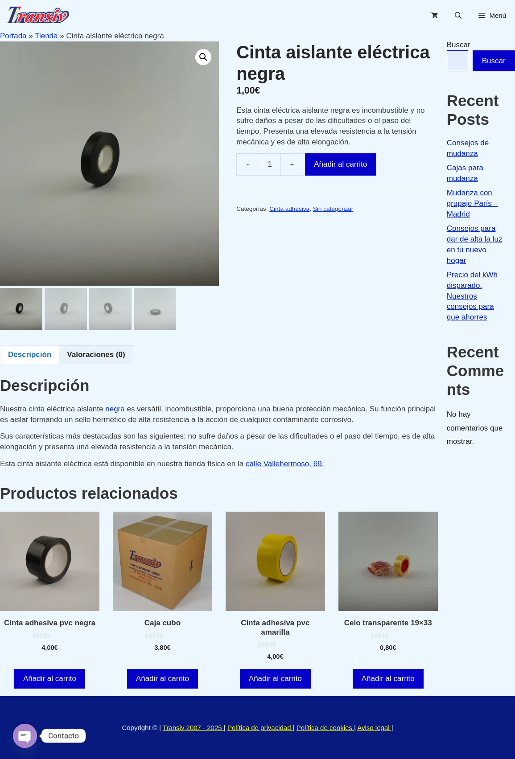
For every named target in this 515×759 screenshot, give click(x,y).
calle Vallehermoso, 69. (285, 464)
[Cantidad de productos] (270, 164)
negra (114, 409)
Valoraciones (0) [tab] (96, 354)
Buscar (458, 45)
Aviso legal (374, 727)
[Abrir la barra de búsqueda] (458, 15)
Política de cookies (325, 727)
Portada (13, 36)
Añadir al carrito (340, 164)
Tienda (46, 36)
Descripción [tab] (29, 354)
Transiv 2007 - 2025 (193, 727)
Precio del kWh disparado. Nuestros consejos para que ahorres (472, 296)
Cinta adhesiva (289, 208)
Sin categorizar (333, 208)
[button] (203, 57)
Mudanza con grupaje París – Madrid (472, 203)
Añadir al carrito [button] (49, 678)
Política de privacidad (260, 727)
